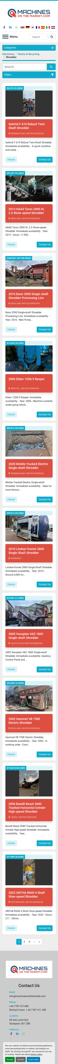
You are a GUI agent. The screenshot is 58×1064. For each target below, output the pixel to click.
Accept (10, 1059)
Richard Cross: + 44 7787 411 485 (27, 1009)
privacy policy (36, 1054)
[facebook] (4, 27)
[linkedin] (10, 27)
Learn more (33, 1059)
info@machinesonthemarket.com (27, 996)
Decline (20, 1059)
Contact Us (45, 159)
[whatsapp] (16, 27)
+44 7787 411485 (19, 1006)
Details (11, 159)
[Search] (39, 37)
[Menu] (5, 37)
